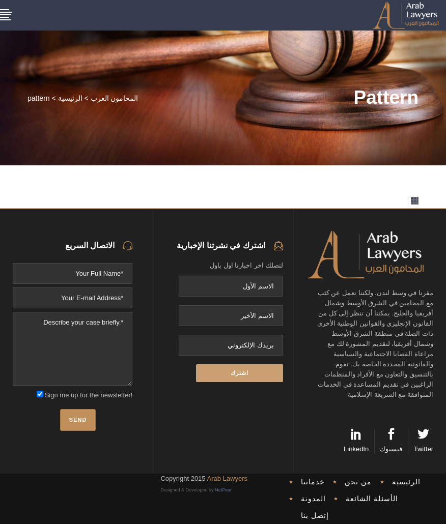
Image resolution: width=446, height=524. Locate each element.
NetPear (223, 489)
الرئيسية (70, 98)
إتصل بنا (315, 515)
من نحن (358, 482)
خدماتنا (313, 482)
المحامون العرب (114, 98)
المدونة (313, 498)
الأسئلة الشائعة (372, 498)
